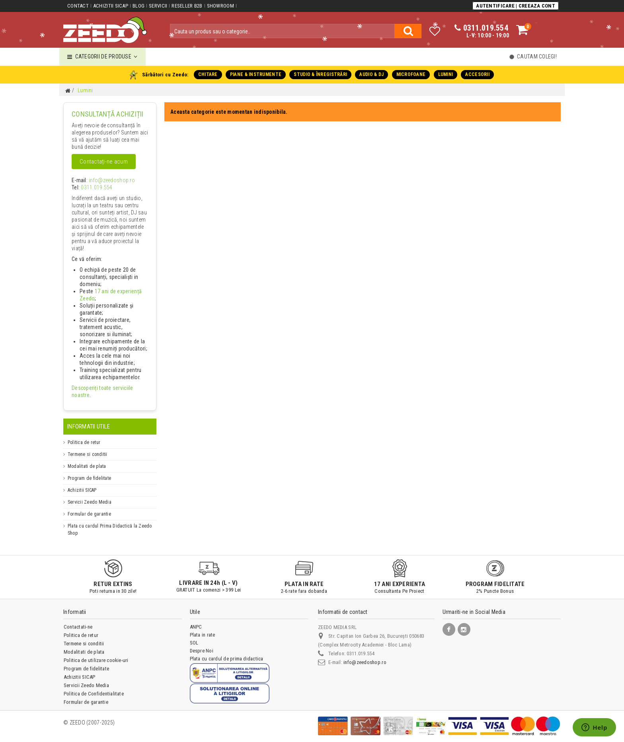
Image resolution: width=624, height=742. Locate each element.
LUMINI (444, 74)
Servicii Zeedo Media (89, 495)
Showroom (219, 6)
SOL (194, 636)
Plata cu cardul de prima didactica (226, 652)
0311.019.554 (93, 188)
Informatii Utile (88, 419)
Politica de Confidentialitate (94, 687)
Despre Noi (201, 644)
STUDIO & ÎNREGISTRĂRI (320, 74)
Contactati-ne (78, 620)
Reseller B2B (186, 6)
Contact (78, 6)
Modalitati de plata (87, 459)
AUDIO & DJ (371, 74)
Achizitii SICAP (110, 6)
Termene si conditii (87, 447)
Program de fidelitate (89, 471)
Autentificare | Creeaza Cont (515, 5)
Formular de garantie (89, 507)
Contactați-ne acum (103, 162)
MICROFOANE (410, 74)
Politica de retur (84, 435)
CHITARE (208, 74)
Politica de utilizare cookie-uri (96, 653)
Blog (138, 6)
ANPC (196, 620)
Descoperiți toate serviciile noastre (108, 388)
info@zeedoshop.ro (106, 180)
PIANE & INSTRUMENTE (256, 74)
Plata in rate (202, 628)
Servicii (157, 6)
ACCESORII (477, 74)
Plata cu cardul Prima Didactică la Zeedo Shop (110, 522)
